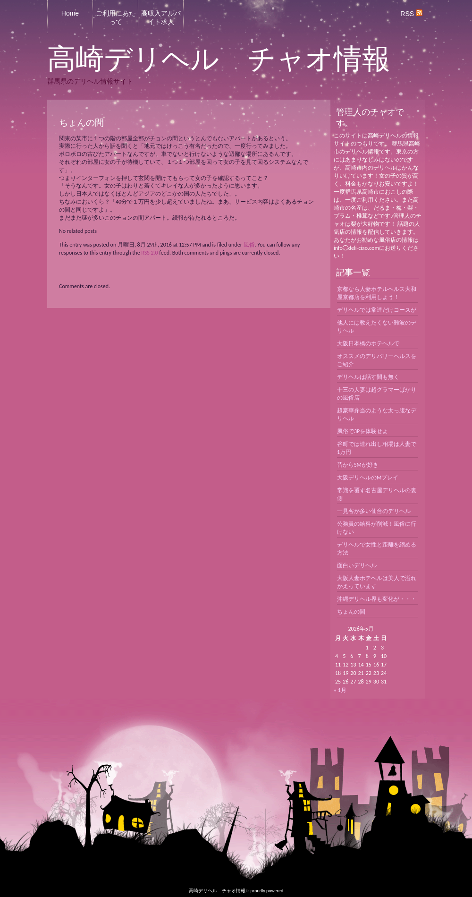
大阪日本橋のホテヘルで (368, 343)
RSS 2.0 (149, 252)
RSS (411, 13)
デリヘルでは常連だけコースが (376, 310)
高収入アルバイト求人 (161, 17)
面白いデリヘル (357, 565)
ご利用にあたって (115, 17)
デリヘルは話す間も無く (368, 377)
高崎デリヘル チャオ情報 (218, 59)
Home (70, 13)
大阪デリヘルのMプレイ (367, 477)
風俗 (249, 244)
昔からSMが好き (358, 464)
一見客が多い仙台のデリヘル (374, 511)
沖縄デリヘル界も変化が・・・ (376, 599)
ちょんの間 (351, 611)
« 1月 (340, 690)
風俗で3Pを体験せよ (362, 431)
